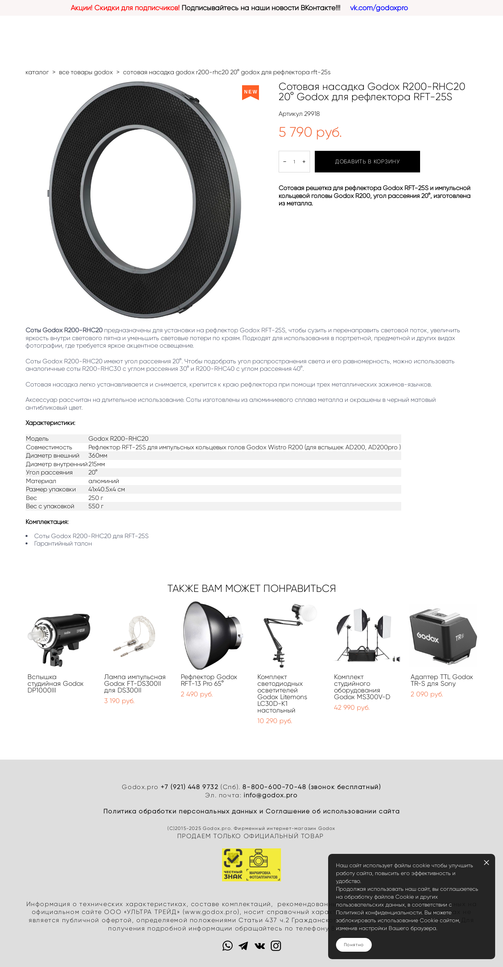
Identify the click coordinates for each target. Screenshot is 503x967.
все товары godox (86, 72)
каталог (37, 72)
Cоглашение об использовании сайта (333, 811)
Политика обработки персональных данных (180, 811)
